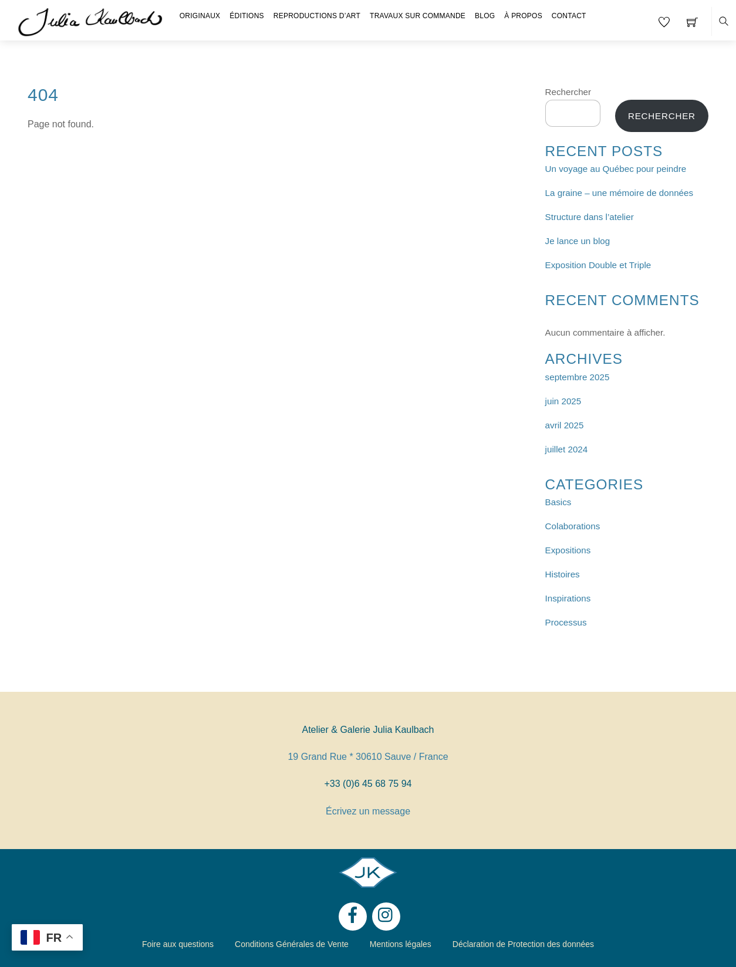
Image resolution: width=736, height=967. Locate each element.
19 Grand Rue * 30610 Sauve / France (368, 757)
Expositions (568, 550)
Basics (558, 502)
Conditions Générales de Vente (292, 944)
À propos (523, 16)
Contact (569, 16)
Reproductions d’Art (317, 16)
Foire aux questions (178, 944)
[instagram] (386, 916)
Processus (566, 622)
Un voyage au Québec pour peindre (616, 169)
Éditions (246, 16)
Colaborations (572, 526)
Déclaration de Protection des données (523, 944)
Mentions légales (400, 944)
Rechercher (568, 92)
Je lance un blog (577, 241)
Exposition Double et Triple (598, 265)
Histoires (562, 574)
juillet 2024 (566, 449)
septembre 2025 (577, 377)
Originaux (200, 16)
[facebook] (353, 916)
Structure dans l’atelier (589, 217)
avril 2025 (564, 425)
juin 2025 (563, 401)
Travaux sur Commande (417, 16)
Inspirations (568, 598)
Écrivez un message (368, 811)
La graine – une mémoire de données (619, 193)
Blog (485, 16)
